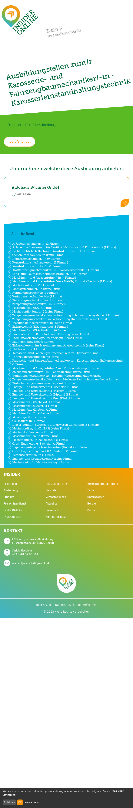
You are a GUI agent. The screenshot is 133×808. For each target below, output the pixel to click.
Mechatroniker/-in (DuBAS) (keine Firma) (38, 428)
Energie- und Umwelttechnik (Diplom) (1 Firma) (43, 394)
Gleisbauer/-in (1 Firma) (26, 421)
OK (20, 802)
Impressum (43, 604)
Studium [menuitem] (9, 496)
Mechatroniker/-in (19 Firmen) (31, 285)
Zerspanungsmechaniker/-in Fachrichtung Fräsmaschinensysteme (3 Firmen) (63, 315)
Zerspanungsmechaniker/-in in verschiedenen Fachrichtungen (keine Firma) (63, 379)
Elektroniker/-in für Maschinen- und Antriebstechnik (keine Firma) (56, 345)
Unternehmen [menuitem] (95, 496)
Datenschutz (63, 604)
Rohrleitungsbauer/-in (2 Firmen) (33, 293)
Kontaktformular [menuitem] (56, 516)
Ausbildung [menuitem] (11, 490)
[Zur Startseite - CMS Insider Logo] (20, 20)
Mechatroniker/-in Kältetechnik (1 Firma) (38, 440)
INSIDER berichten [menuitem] (57, 483)
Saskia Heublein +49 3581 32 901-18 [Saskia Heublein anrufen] (25, 552)
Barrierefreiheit (86, 604)
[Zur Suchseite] (111, 7)
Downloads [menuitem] (52, 510)
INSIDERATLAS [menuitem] (13, 510)
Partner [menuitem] (92, 510)
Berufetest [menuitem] (52, 490)
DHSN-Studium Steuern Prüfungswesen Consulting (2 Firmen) (53, 425)
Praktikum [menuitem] (10, 483)
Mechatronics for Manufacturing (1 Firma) (39, 462)
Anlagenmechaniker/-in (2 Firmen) (34, 244)
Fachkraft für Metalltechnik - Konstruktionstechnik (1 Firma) (51, 251)
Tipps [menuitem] (90, 490)
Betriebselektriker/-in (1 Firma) (31, 455)
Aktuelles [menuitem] (51, 503)
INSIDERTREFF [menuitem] (13, 516)
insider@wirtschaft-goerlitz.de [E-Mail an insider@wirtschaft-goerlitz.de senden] (31, 563)
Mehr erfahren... (33, 802)
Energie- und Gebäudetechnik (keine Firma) (40, 459)
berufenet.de (19, 141)
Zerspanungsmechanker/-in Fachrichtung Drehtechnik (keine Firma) (57, 319)
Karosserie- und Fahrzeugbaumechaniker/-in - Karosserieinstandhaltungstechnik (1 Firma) (65, 362)
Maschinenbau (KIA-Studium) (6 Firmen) (38, 330)
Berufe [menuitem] (91, 503)
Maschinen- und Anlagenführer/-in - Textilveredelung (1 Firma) (54, 368)
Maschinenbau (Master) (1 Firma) (32, 406)
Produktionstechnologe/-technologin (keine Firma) (45, 338)
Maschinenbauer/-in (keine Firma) (33, 436)
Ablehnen (9, 802)
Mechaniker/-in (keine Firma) (30, 432)
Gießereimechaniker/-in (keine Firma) (36, 255)
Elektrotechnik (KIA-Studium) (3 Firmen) (38, 327)
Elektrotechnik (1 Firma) (26, 349)
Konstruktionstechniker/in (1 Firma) (34, 266)
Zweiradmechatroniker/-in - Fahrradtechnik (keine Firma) (49, 372)
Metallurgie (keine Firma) (27, 417)
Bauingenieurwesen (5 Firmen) (31, 342)
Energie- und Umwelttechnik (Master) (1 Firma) (42, 391)
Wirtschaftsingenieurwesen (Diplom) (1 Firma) (42, 383)
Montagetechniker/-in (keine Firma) (35, 289)
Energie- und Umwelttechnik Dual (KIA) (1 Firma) (44, 398)
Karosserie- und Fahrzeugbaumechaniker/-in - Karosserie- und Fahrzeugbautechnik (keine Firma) (53, 354)
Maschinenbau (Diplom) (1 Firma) (33, 410)
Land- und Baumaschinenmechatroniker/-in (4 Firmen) (48, 274)
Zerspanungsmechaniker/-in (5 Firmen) (37, 304)
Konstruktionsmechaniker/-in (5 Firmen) (38, 262)
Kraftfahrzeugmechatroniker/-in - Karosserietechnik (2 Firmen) (53, 270)
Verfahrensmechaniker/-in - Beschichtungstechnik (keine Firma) (54, 376)
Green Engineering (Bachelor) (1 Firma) (36, 443)
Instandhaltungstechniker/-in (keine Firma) (40, 323)
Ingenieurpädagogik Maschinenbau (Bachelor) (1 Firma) (48, 447)
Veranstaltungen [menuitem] (56, 496)
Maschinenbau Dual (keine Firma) (33, 413)
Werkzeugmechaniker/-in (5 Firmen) (35, 300)
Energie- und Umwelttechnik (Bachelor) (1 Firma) (43, 387)
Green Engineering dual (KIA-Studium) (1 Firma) (43, 451)
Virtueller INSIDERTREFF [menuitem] (102, 483)
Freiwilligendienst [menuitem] (15, 503)
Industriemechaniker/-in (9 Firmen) (35, 259)
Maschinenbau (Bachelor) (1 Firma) (34, 402)
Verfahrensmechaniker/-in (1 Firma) (35, 296)
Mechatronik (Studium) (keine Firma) (35, 311)
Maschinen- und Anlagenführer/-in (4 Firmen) (42, 278)
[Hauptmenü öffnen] (123, 7)
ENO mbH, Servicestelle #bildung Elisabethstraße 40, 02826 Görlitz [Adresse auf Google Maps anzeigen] (33, 541)
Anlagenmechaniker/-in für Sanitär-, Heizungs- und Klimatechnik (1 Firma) (62, 247)
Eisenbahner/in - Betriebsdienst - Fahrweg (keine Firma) (48, 334)
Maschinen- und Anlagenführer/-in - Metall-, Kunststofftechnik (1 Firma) (60, 281)
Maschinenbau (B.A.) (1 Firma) (30, 308)
